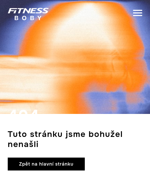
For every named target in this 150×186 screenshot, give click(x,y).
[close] (137, 14)
